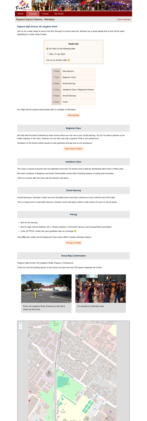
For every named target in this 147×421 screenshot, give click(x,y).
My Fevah (59, 14)
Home (20, 14)
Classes (32, 14)
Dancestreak (73, 115)
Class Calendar (123, 19)
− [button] (20, 327)
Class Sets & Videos (73, 149)
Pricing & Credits (73, 243)
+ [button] (20, 324)
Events (45, 14)
